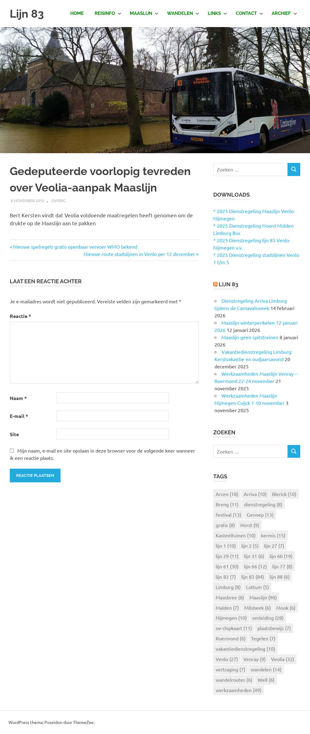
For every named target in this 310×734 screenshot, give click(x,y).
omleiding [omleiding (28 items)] (268, 618)
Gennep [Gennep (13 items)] (260, 515)
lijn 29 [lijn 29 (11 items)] (227, 556)
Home (77, 13)
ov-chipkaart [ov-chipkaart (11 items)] (234, 628)
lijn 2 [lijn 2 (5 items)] (250, 546)
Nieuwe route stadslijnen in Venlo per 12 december (139, 254)
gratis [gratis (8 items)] (225, 525)
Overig (58, 200)
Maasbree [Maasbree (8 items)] (230, 597)
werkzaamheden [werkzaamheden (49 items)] (238, 690)
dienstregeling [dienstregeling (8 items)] (263, 504)
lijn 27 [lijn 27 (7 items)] (274, 546)
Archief (284, 13)
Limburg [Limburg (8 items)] (228, 587)
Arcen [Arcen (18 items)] (227, 494)
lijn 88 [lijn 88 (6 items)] (280, 577)
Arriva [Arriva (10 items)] (255, 494)
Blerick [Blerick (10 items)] (284, 494)
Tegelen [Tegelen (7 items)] (263, 638)
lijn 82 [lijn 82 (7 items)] (226, 577)
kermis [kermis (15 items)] (273, 535)
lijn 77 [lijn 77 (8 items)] (282, 566)
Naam (18, 398)
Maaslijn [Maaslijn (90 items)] (263, 597)
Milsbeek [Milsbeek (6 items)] (257, 608)
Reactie (20, 316)
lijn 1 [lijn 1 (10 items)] (226, 546)
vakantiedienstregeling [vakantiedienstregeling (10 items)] (245, 649)
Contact (249, 13)
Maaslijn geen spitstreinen (249, 337)
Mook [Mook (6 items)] (285, 608)
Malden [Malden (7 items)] (227, 608)
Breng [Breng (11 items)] (227, 504)
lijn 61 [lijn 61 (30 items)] (227, 566)
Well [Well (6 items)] (266, 680)
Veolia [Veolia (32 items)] (282, 659)
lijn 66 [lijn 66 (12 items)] (255, 566)
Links (217, 13)
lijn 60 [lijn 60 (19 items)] (281, 556)
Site (14, 434)
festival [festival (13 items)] (228, 515)
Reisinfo (108, 13)
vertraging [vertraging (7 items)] (230, 669)
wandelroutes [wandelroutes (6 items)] (234, 680)
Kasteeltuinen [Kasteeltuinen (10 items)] (236, 535)
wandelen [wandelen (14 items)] (266, 669)
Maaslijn (144, 13)
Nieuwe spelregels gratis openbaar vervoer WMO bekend (75, 246)
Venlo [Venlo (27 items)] (227, 659)
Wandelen (183, 13)
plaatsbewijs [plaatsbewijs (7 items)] (274, 628)
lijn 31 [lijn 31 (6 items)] (254, 556)
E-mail (19, 416)
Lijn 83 (28, 13)
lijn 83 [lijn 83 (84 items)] (252, 577)
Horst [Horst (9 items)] (249, 525)
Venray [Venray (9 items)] (254, 659)
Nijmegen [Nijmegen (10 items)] (231, 618)
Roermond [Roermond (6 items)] (231, 638)
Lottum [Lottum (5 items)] (257, 587)
